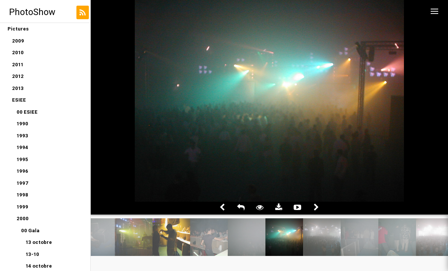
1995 (22, 159)
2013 (18, 88)
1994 (22, 147)
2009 (18, 41)
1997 (23, 183)
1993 (22, 135)
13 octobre (39, 242)
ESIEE (19, 100)
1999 (22, 207)
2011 (17, 64)
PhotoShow (32, 11)
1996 (22, 171)
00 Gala (30, 230)
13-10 (32, 254)
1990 (22, 123)
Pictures (18, 29)
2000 (23, 218)
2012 (18, 76)
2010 (18, 52)
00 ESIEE (27, 112)
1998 (22, 195)
